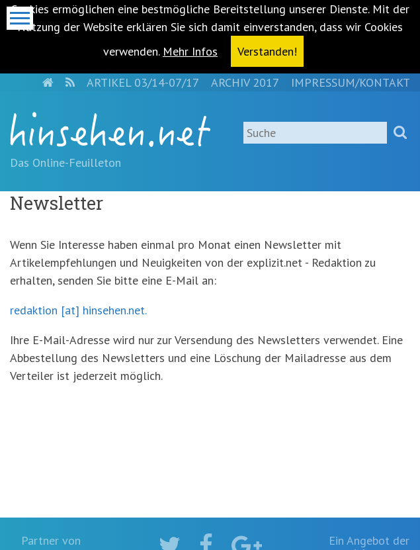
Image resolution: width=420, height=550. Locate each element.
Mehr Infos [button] (190, 51)
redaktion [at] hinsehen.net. (78, 310)
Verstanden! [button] (267, 51)
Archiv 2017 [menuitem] (245, 82)
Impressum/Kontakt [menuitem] (350, 82)
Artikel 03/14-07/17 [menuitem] (143, 82)
